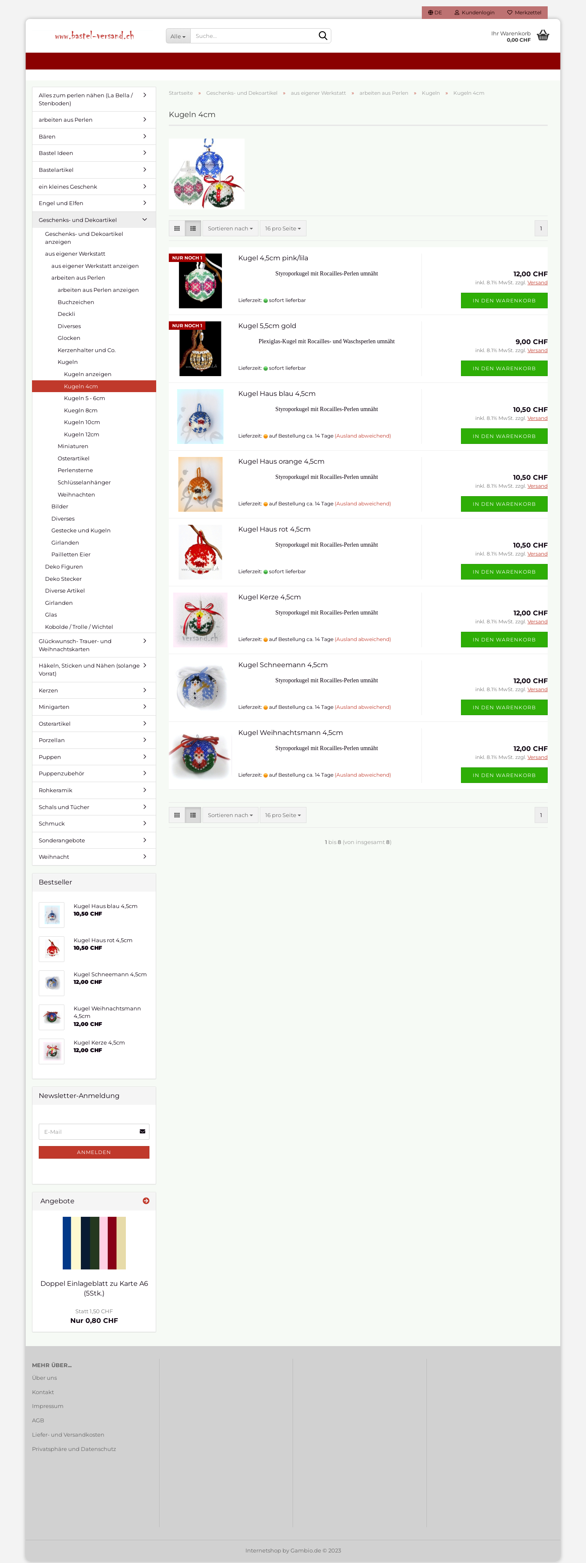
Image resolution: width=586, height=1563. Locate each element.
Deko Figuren (64, 568)
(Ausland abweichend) (363, 437)
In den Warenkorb (504, 302)
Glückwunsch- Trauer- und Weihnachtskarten (75, 646)
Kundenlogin (475, 12)
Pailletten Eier (71, 556)
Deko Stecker (63, 580)
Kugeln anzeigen (88, 375)
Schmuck (52, 825)
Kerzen (48, 691)
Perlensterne (75, 471)
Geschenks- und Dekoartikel (78, 221)
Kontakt (43, 1393)
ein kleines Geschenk (68, 187)
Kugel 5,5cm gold (267, 327)
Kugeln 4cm (81, 387)
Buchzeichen (76, 303)
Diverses (69, 327)
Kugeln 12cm (81, 436)
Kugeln (68, 363)
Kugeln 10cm (82, 423)
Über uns (44, 1379)
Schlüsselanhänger (84, 484)
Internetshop (263, 1552)
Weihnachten (76, 495)
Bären (47, 138)
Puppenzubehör (61, 775)
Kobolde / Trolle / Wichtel (79, 628)
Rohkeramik (55, 791)
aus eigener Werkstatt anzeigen (95, 267)
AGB (38, 1422)
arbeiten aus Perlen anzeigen (98, 291)
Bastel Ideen (56, 154)
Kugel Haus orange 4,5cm (281, 463)
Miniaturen (73, 447)
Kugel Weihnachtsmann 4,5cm (290, 734)
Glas (51, 616)
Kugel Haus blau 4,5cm (277, 395)
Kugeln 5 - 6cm (84, 399)
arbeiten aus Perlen (66, 121)
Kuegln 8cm (81, 412)
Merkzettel (524, 12)
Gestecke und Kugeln (81, 532)
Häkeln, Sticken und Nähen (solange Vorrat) (89, 671)
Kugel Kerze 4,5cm (269, 598)
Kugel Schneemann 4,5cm (283, 666)
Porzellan (52, 741)
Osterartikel (74, 460)
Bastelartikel (56, 171)
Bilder (59, 508)
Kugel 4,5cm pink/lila (273, 259)
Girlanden (65, 544)
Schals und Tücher (64, 808)
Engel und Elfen (61, 204)
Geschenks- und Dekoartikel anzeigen (84, 239)
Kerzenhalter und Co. (87, 351)
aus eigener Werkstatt (75, 255)
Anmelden (94, 1154)
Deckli (66, 315)
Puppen (50, 758)
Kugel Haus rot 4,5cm (274, 530)
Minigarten (54, 708)
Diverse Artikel (65, 592)
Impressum (48, 1407)
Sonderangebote (62, 842)
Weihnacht (54, 858)
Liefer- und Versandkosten (68, 1436)
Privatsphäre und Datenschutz (74, 1450)
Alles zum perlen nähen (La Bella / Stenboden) (86, 101)
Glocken (69, 339)
